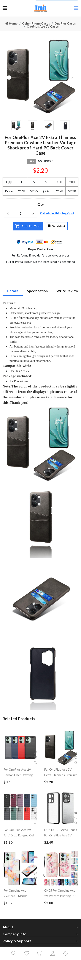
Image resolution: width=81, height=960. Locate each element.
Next (72, 77)
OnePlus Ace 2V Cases (43, 26)
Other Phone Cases (36, 23)
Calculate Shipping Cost (57, 213)
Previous (9, 77)
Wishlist (56, 226)
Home (11, 23)
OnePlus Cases (65, 23)
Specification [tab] (37, 291)
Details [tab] (12, 291)
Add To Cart (28, 225)
